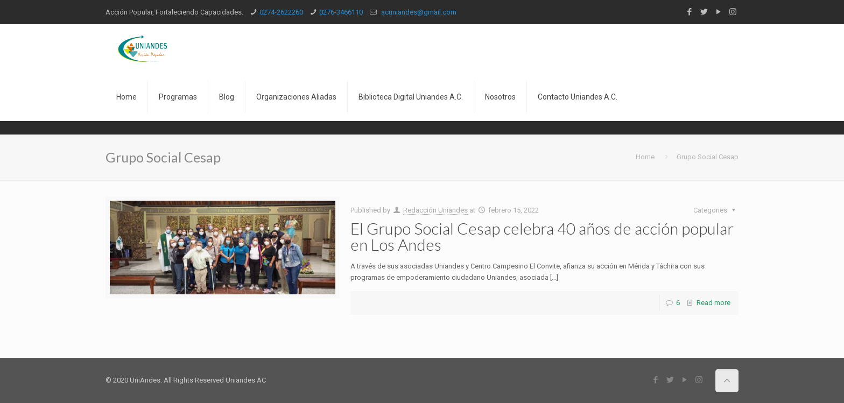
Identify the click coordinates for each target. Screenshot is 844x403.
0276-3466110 (341, 12)
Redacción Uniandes (435, 210)
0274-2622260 (281, 12)
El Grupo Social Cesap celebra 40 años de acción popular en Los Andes (542, 236)
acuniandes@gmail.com (417, 12)
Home (645, 157)
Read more (713, 303)
